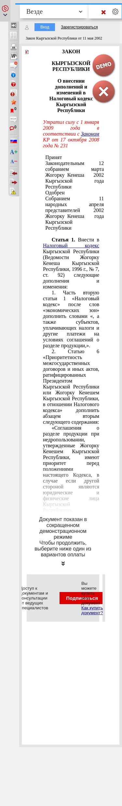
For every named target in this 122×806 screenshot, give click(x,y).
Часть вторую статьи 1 (71, 319)
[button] (5, 11)
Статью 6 (71, 387)
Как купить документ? (92, 610)
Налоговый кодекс (71, 245)
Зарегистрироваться (79, 27)
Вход (44, 27)
